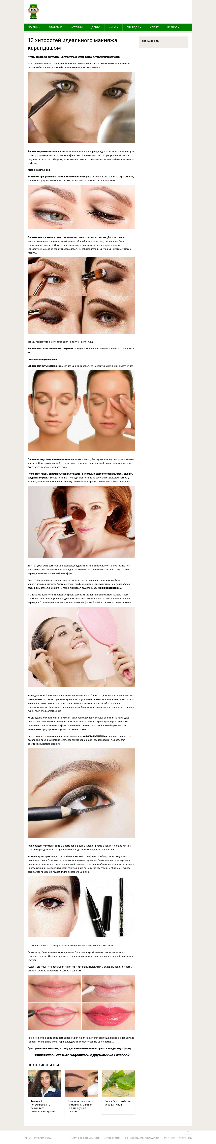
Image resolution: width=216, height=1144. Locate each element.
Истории (76, 27)
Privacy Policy (169, 1138)
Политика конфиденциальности (85, 1138)
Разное (172, 27)
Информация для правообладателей (141, 1138)
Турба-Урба (29, 1138)
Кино (112, 27)
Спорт (154, 27)
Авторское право (112, 1138)
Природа (133, 27)
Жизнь (33, 27)
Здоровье (55, 27)
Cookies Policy (185, 1138)
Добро (95, 27)
